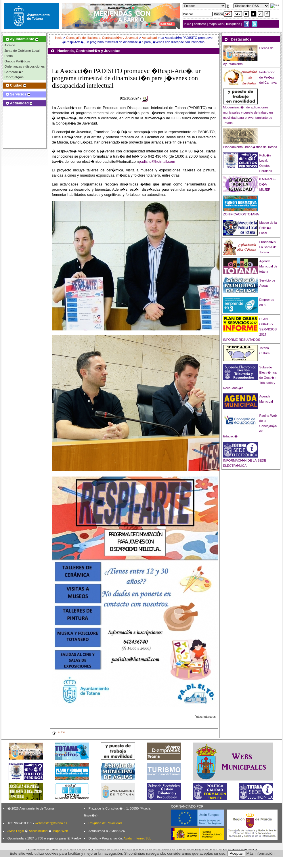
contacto (200, 24)
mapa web (217, 24)
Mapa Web (60, 831)
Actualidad (149, 37)
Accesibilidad (38, 831)
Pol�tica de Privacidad (105, 823)
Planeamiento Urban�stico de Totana (250, 147)
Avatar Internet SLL (137, 838)
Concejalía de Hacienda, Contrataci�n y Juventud (102, 37)
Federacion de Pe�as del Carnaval (268, 77)
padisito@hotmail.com (157, 161)
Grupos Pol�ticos (17, 61)
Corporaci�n (14, 72)
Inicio (59, 37)
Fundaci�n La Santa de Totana (268, 247)
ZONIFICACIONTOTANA (241, 214)
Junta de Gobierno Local (22, 50)
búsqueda (233, 24)
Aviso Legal (15, 831)
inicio (188, 24)
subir (58, 732)
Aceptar (236, 853)
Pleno (9, 56)
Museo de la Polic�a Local (268, 228)
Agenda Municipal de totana (268, 266)
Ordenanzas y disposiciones (25, 66)
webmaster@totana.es (51, 823)
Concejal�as (14, 77)
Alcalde (10, 45)
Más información (260, 853)
